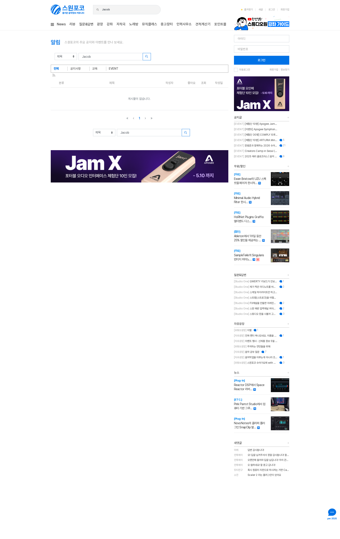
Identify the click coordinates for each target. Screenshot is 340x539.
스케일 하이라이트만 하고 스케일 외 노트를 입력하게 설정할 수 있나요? (255, 292)
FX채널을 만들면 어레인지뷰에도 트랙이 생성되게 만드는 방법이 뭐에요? (255, 303)
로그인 (271, 9)
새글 (260, 9)
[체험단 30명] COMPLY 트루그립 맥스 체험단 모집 (255, 134)
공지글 (238, 117)
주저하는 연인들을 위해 (252, 346)
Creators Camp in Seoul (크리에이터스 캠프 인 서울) (255, 151)
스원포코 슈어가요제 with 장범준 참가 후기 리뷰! (255, 362)
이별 (243, 330)
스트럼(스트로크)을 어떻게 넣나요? (255, 297)
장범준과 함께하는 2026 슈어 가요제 (255, 145)
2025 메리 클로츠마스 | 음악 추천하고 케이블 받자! (255, 156)
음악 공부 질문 (246, 351)
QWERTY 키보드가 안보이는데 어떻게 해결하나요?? (255, 281)
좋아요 (191, 83)
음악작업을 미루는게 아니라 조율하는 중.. (255, 357)
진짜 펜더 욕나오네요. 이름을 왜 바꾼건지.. (255, 335)
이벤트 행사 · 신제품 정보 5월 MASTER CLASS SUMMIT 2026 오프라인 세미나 (255, 341)
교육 (94, 68)
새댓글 (238, 443)
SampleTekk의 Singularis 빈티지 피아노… (249, 255)
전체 (56, 68)
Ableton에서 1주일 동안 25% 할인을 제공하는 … (247, 236)
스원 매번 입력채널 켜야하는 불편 (255, 308)
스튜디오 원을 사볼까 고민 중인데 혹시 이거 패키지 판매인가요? (255, 314)
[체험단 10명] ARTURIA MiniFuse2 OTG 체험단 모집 (255, 140)
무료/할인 (239, 166)
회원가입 (285, 9)
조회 (203, 83)
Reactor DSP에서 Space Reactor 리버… (249, 385)
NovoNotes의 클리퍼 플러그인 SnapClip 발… (249, 423)
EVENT (113, 68)
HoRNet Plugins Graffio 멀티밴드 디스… (249, 217)
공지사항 (75, 68)
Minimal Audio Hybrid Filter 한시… (247, 198)
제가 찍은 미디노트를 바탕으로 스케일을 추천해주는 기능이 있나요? (255, 286)
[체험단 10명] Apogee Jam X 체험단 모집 (255, 123)
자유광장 (239, 323)
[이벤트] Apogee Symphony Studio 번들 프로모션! (255, 129)
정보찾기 (285, 69)
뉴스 (236, 372)
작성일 (219, 83)
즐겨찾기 (247, 9)
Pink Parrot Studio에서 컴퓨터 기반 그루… (249, 404)
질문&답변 (240, 275)
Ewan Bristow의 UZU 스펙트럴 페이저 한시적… (250, 179)
